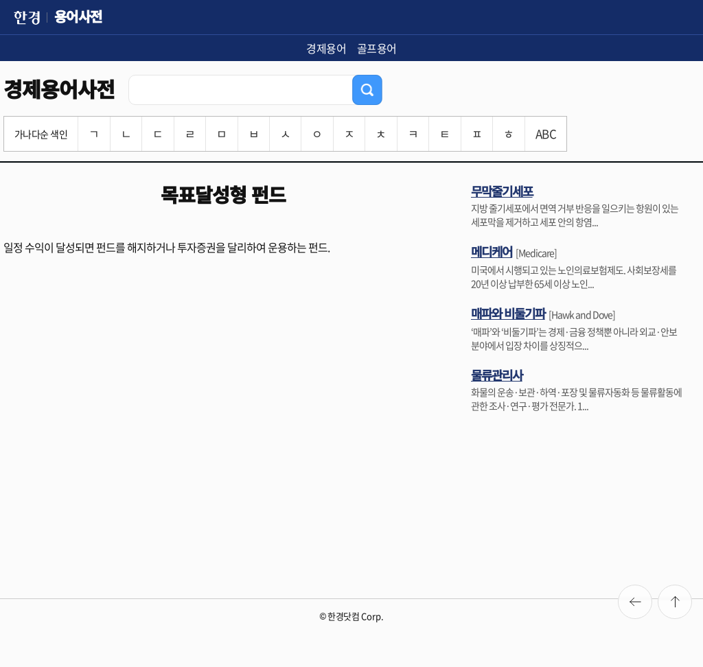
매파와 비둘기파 (508, 313)
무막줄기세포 (502, 191)
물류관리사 (496, 375)
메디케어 (491, 251)
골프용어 (377, 48)
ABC (545, 133)
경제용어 (326, 48)
